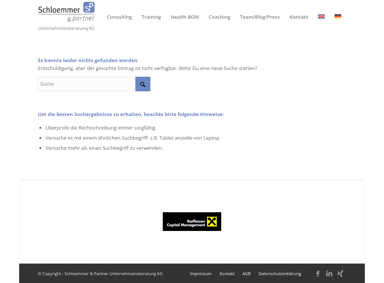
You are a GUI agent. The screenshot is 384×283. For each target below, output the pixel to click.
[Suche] (94, 84)
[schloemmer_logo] (66, 17)
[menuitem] (119, 17)
